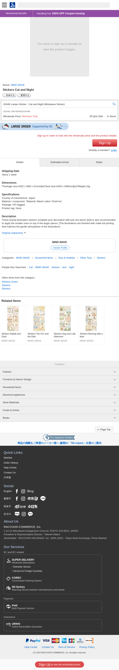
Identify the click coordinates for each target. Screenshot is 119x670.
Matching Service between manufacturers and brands (38, 588)
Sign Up (105, 143)
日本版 (7, 477)
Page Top (105, 429)
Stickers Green (10, 281)
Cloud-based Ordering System (27, 579)
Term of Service (66, 647)
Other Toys (86, 257)
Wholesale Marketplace (23, 561)
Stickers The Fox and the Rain (38, 335)
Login (114, 150)
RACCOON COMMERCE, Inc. (22, 526)
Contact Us (10, 472)
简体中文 (10, 95)
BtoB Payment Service (23, 607)
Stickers (101, 257)
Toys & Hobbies (67, 257)
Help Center (10, 467)
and (64, 267)
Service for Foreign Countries (27, 571)
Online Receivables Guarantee (27, 625)
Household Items (44, 257)
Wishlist (8, 457)
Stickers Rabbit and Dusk (11, 335)
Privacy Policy (87, 647)
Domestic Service (22, 566)
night (71, 267)
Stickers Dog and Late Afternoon (65, 335)
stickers (55, 267)
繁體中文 (25, 95)
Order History (11, 462)
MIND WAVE (18, 85)
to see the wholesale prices (59, 664)
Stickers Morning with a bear (91, 335)
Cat (31, 267)
